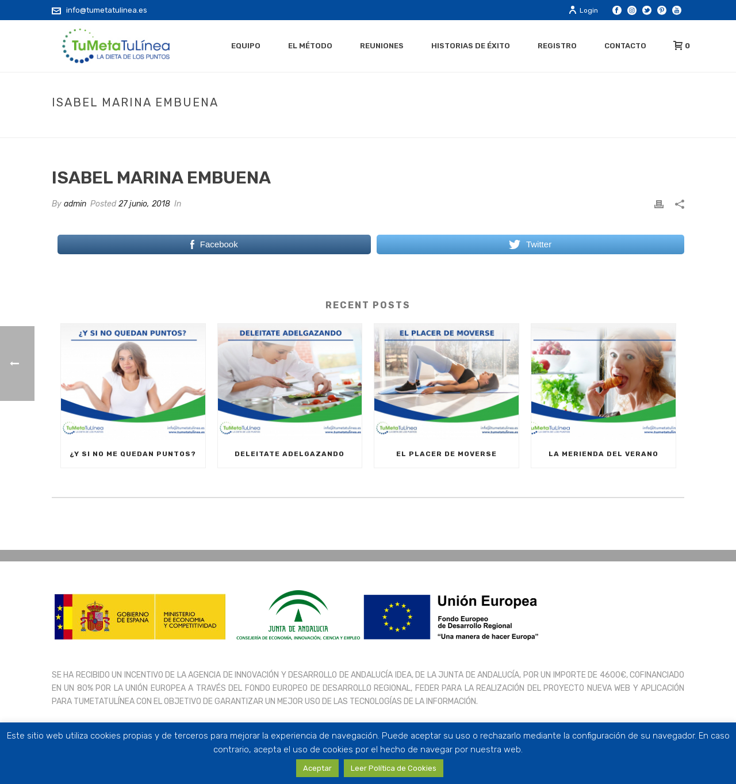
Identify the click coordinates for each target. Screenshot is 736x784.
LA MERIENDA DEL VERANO (603, 454)
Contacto (625, 45)
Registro (557, 45)
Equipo (245, 45)
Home (515, 126)
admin (75, 204)
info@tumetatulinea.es (106, 10)
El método (310, 45)
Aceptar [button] (317, 768)
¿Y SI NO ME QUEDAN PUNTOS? (133, 454)
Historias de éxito (470, 45)
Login (583, 10)
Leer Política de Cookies (393, 768)
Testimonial (556, 126)
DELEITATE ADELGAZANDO (289, 454)
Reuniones (382, 45)
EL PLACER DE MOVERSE (446, 454)
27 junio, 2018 (144, 204)
